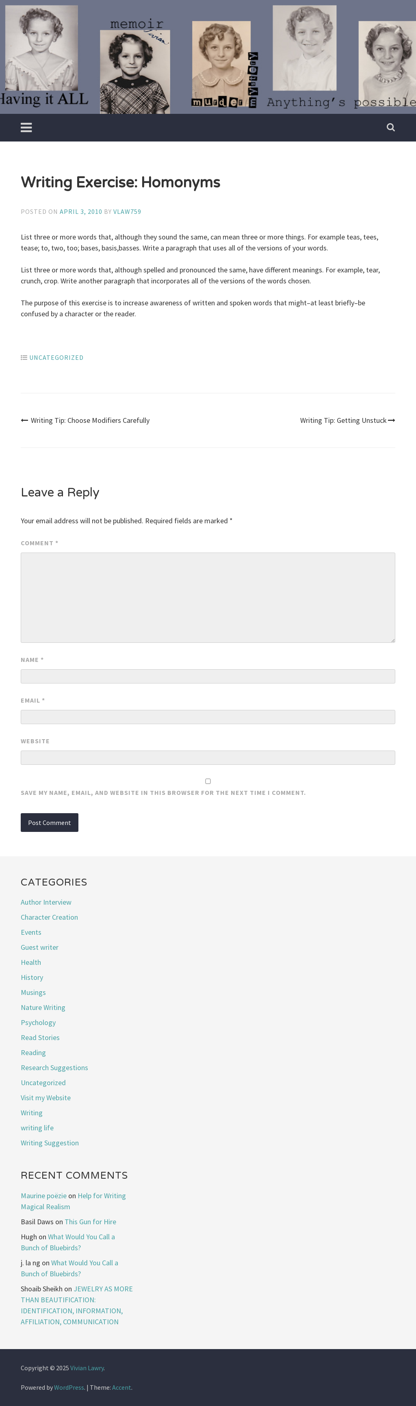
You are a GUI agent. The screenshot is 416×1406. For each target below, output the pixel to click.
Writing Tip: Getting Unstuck (347, 420)
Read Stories (40, 1037)
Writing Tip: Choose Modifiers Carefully (85, 420)
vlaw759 (127, 211)
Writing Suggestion (50, 1142)
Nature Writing (43, 1007)
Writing (32, 1112)
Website (35, 741)
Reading (33, 1052)
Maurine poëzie (44, 1195)
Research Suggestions (54, 1067)
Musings (33, 992)
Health (31, 962)
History (32, 977)
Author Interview (46, 902)
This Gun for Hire (90, 1221)
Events (31, 932)
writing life (37, 1127)
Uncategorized (56, 357)
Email (33, 700)
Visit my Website (46, 1097)
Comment (39, 543)
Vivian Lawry (87, 1368)
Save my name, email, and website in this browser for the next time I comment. (163, 792)
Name (32, 659)
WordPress (69, 1387)
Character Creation (49, 917)
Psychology (38, 1022)
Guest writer (39, 947)
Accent (121, 1387)
